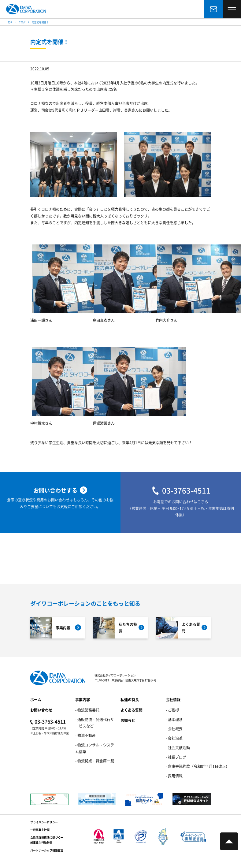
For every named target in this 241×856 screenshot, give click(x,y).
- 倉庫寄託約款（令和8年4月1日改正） (197, 766)
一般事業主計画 (40, 830)
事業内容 (82, 699)
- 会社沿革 (174, 738)
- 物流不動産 (85, 735)
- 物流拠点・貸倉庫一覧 (94, 760)
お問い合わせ (41, 710)
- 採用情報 (174, 775)
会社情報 (173, 699)
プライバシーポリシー (44, 822)
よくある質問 (131, 710)
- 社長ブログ (176, 757)
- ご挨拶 (172, 710)
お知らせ (127, 720)
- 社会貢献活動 (178, 747)
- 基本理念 (174, 719)
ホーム (35, 699)
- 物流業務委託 (87, 710)
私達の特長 (129, 699)
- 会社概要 (174, 728)
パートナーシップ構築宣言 (46, 850)
